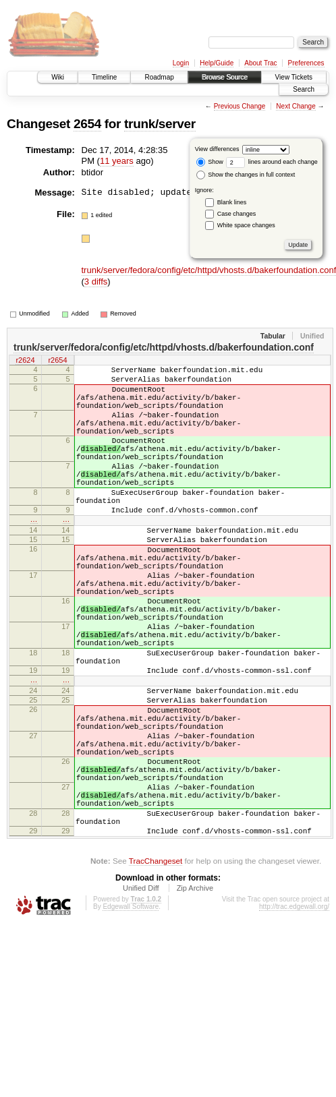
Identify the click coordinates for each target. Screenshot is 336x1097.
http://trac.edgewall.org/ (294, 1015)
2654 (87, 124)
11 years (117, 161)
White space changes (246, 225)
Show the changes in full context (246, 174)
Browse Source (225, 77)
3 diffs (95, 281)
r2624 (25, 361)
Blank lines (232, 202)
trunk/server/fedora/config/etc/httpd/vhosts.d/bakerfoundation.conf (163, 347)
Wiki (57, 77)
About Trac (260, 63)
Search (303, 89)
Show (209, 161)
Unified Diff (141, 997)
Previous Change (240, 106)
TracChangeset (155, 970)
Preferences (306, 63)
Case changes (236, 213)
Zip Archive (195, 997)
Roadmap (158, 77)
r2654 (57, 361)
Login (181, 63)
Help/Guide (216, 63)
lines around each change (272, 161)
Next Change (295, 106)
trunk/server (160, 124)
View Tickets (293, 77)
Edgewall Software (131, 1015)
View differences (217, 149)
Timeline (104, 77)
